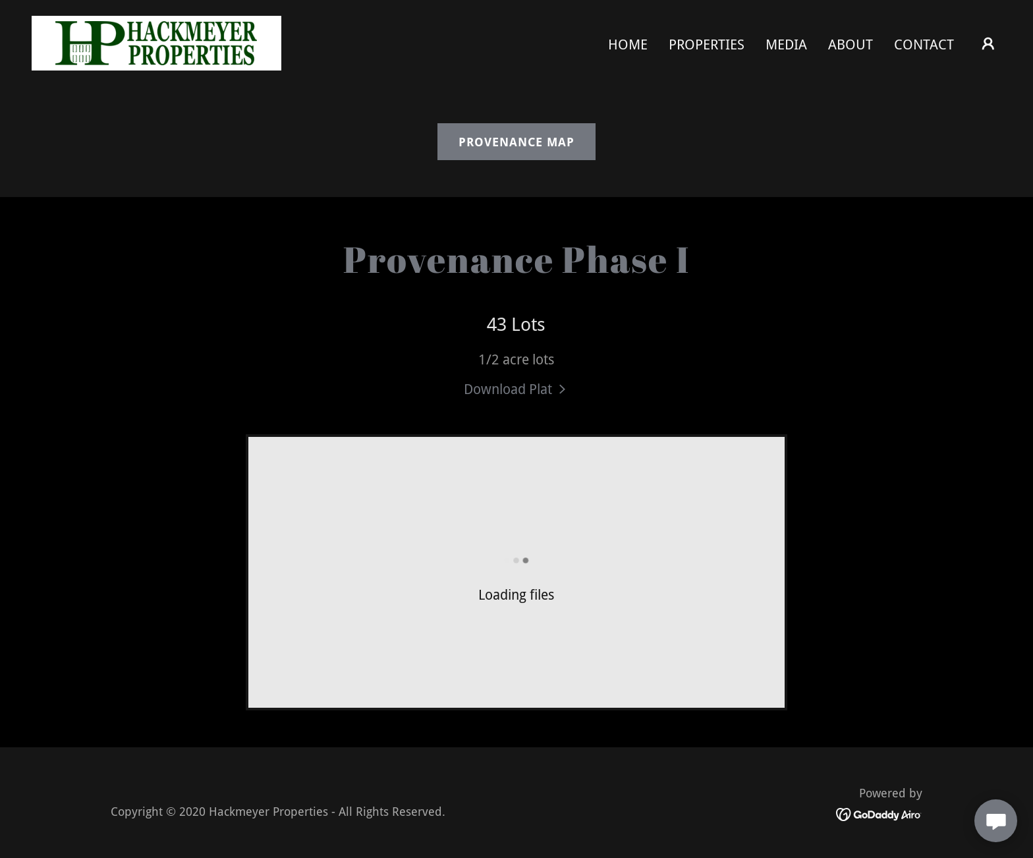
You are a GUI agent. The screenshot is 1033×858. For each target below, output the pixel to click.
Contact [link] (924, 44)
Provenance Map (516, 142)
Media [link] (786, 44)
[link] (156, 42)
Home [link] (628, 44)
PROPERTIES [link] (706, 44)
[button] (988, 43)
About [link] (850, 44)
